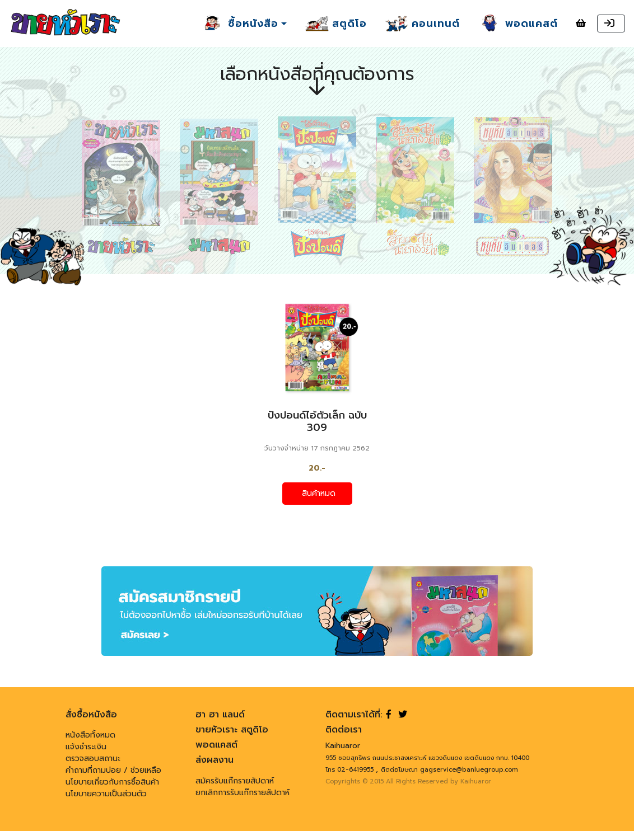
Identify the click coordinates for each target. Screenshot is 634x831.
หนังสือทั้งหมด (90, 735)
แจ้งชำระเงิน (86, 747)
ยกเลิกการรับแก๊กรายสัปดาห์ (242, 793)
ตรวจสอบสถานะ (93, 758)
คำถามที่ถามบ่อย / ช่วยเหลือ (113, 770)
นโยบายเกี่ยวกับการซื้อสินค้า (112, 782)
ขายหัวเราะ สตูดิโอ (231, 729)
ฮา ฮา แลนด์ (220, 714)
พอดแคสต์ (216, 745)
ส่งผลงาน (214, 760)
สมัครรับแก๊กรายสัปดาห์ (234, 781)
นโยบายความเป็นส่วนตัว (106, 794)
